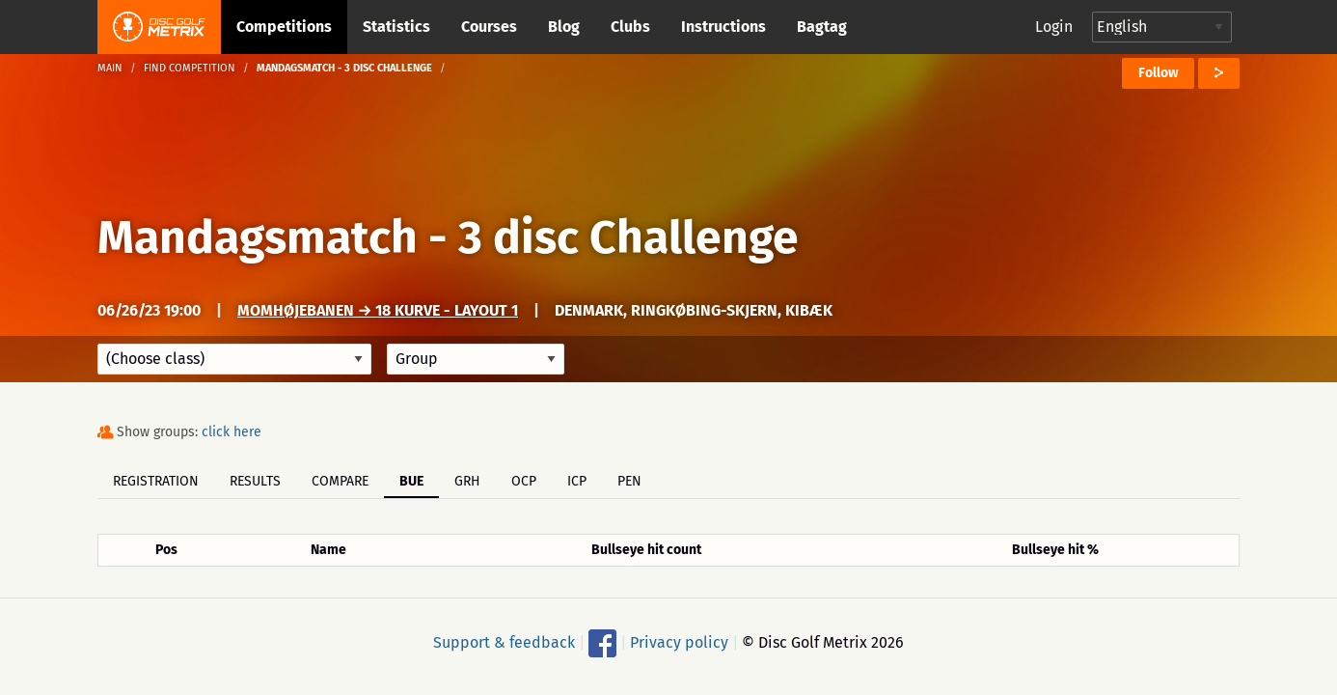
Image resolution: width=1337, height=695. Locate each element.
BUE (411, 481)
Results (255, 481)
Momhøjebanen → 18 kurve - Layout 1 (377, 310)
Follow (1158, 73)
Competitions (284, 26)
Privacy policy (679, 642)
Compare (340, 481)
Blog (564, 26)
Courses (489, 26)
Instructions (723, 26)
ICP (577, 481)
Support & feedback (504, 642)
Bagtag (822, 26)
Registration (156, 481)
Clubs (630, 26)
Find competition (189, 68)
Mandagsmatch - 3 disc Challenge (448, 237)
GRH (467, 481)
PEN (629, 481)
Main (110, 68)
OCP (523, 481)
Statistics (396, 26)
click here (231, 432)
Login (1054, 26)
